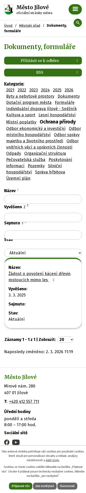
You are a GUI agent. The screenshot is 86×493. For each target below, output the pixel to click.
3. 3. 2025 (17, 295)
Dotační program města (29, 102)
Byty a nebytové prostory (30, 96)
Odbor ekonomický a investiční (36, 128)
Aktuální (16, 319)
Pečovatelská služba (25, 159)
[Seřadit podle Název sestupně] (18, 190)
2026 (69, 90)
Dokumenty (69, 96)
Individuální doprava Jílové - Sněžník (41, 108)
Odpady (13, 153)
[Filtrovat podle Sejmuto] (43, 235)
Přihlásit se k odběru (50, 60)
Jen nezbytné (45, 486)
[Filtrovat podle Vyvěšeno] (43, 217)
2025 (57, 90)
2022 (22, 90)
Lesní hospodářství (57, 114)
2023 (33, 90)
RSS (58, 72)
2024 (45, 90)
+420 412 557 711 (24, 401)
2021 (10, 90)
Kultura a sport (20, 114)
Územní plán (18, 178)
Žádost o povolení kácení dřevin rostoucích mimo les (39, 276)
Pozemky (36, 165)
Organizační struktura (45, 153)
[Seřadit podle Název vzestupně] (18, 189)
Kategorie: (14, 83)
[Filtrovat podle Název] (43, 199)
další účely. (53, 460)
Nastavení (67, 486)
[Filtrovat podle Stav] (43, 253)
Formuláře (65, 102)
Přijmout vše (21, 486)
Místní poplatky (21, 122)
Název (10, 190)
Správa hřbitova (50, 172)
